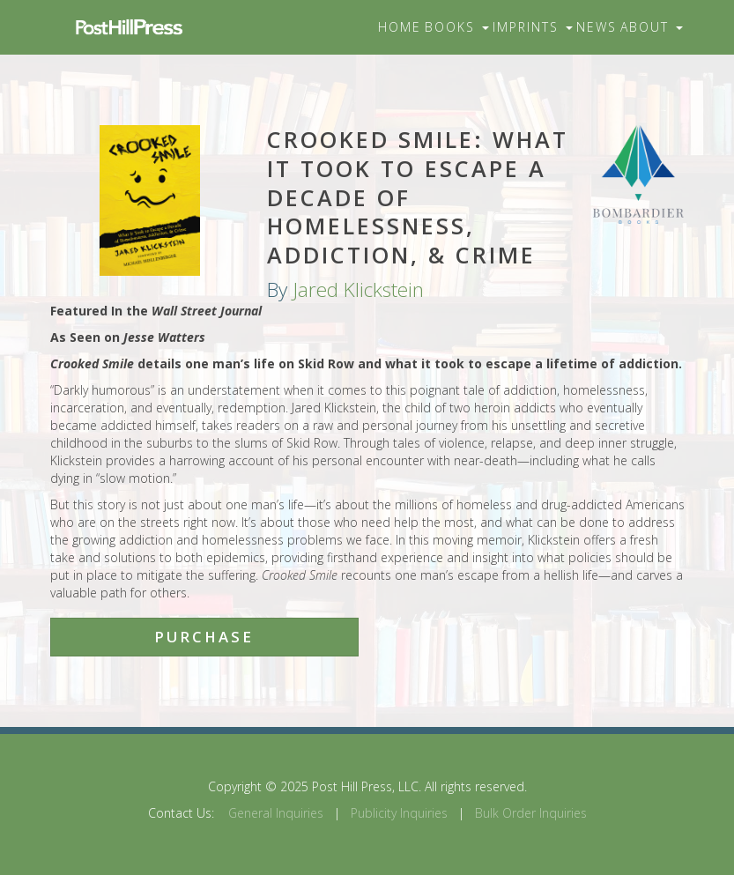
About (651, 27)
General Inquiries (275, 813)
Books (457, 27)
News (596, 27)
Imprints (533, 27)
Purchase (204, 637)
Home (399, 27)
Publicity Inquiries (399, 813)
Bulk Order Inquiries (531, 813)
